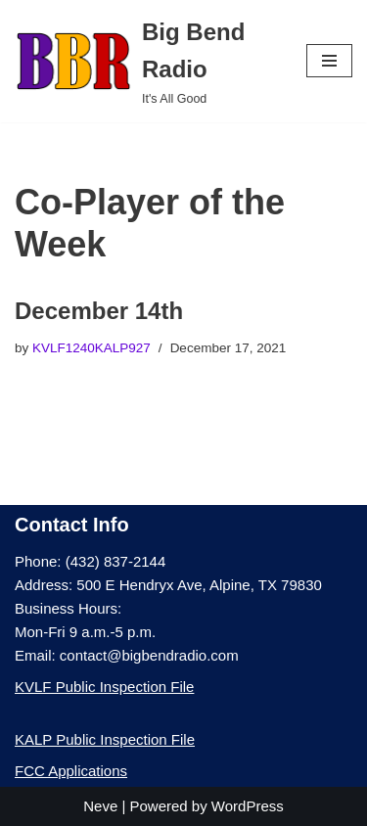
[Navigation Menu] (329, 60)
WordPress (247, 806)
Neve (100, 806)
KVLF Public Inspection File (104, 686)
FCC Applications (71, 770)
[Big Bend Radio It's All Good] (146, 61)
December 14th (99, 311)
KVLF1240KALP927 (91, 348)
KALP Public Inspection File (105, 739)
